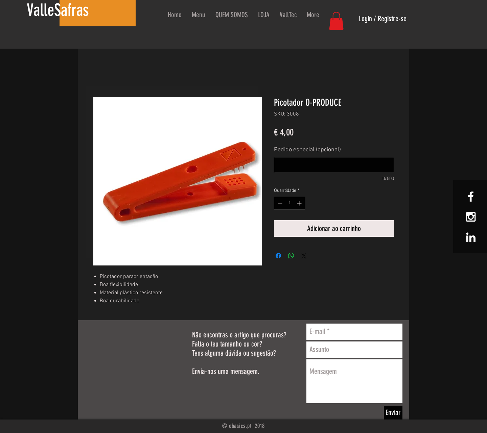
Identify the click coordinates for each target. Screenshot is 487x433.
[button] (336, 21)
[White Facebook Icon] (471, 196)
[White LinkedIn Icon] (471, 237)
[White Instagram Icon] (471, 217)
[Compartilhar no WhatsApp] (291, 256)
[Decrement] (279, 203)
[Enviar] (393, 412)
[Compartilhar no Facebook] (278, 256)
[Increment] (300, 203)
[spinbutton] (289, 203)
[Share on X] (304, 256)
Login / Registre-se (383, 18)
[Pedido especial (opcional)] (334, 165)
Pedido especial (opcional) (307, 149)
